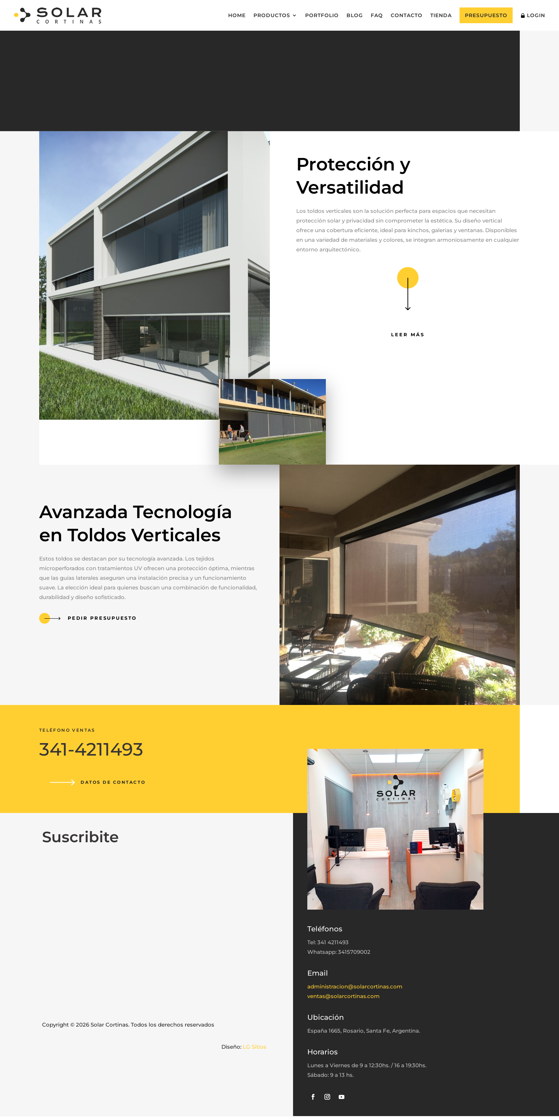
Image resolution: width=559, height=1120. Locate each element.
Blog (355, 15)
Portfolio (322, 15)
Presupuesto (486, 15)
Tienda (441, 15)
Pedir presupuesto (101, 619)
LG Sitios (254, 1050)
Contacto (406, 15)
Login (532, 15)
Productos (271, 15)
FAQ (377, 15)
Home (237, 15)
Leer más (408, 336)
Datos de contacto (116, 784)
